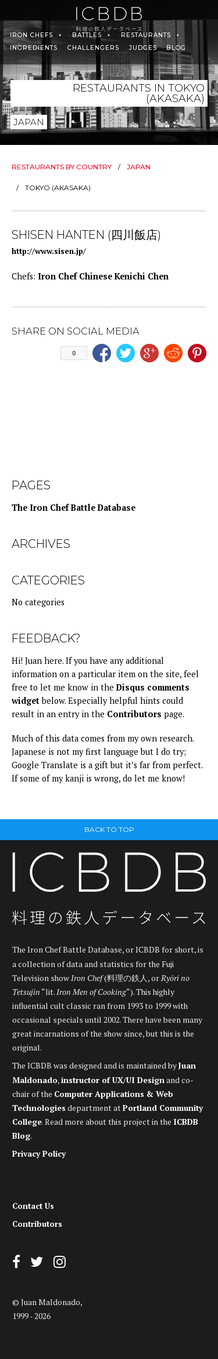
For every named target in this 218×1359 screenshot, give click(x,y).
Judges (143, 48)
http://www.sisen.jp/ (49, 251)
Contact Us (33, 1206)
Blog (176, 48)
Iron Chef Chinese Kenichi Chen (103, 276)
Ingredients (34, 48)
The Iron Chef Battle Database (73, 507)
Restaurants (146, 35)
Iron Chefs (31, 35)
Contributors (134, 714)
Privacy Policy (39, 1154)
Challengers (93, 48)
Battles (87, 35)
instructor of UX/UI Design (113, 1080)
